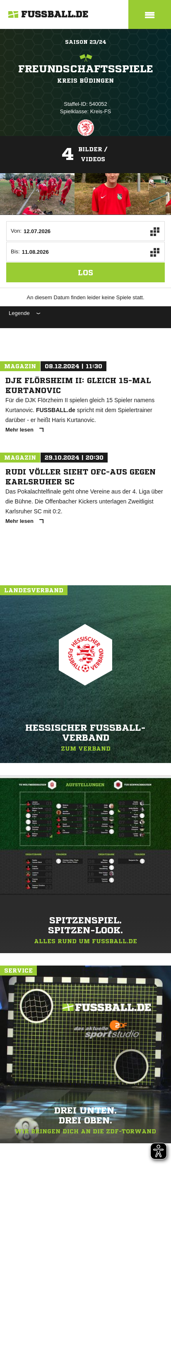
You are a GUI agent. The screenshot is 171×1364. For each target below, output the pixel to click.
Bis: (15, 251)
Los (85, 272)
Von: (16, 231)
